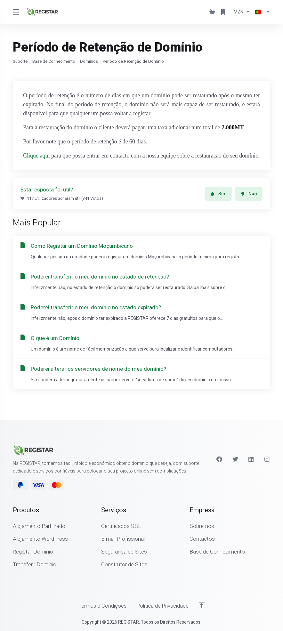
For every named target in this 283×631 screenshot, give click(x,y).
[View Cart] (212, 12)
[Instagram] (267, 458)
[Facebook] (219, 458)
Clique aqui (36, 155)
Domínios (89, 61)
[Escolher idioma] (261, 12)
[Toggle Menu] (15, 11)
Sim (219, 193)
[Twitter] (235, 458)
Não (249, 193)
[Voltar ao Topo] (203, 604)
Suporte (20, 61)
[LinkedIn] (251, 458)
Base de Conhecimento (53, 61)
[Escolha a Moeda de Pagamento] (241, 12)
